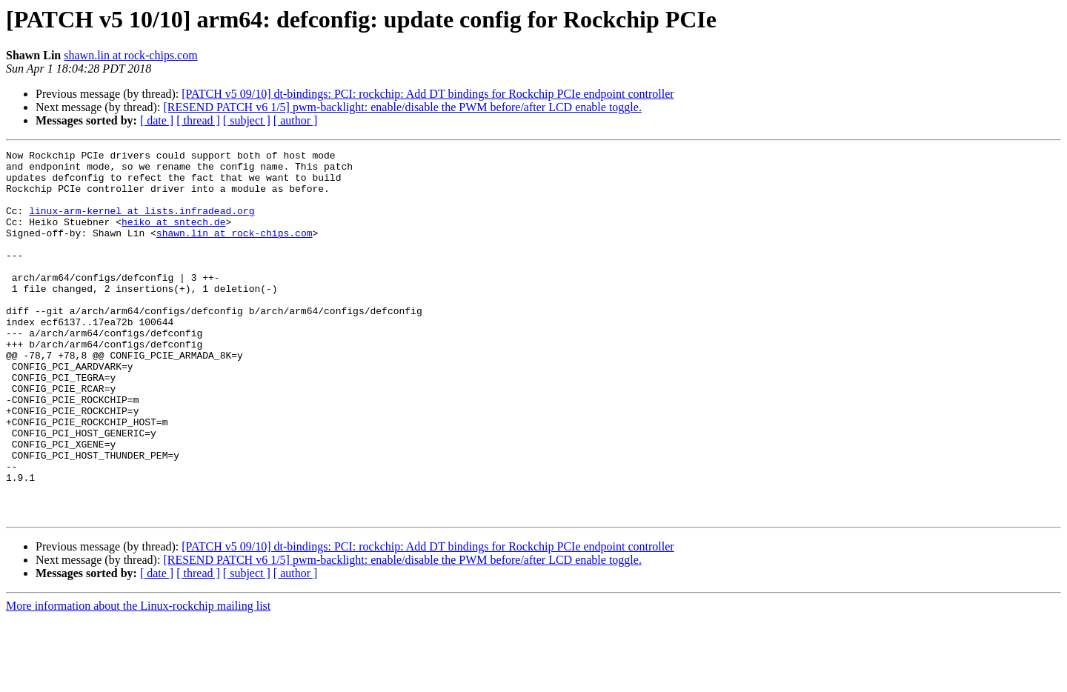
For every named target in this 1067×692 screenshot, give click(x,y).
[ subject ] (246, 120)
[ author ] (295, 120)
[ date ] (156, 120)
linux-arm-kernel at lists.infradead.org (141, 223)
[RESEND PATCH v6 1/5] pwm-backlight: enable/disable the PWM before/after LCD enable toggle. (402, 107)
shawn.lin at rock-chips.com (130, 55)
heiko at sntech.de (173, 237)
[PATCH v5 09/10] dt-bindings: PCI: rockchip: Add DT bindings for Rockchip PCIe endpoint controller (428, 93)
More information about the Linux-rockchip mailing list (138, 679)
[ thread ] (198, 120)
